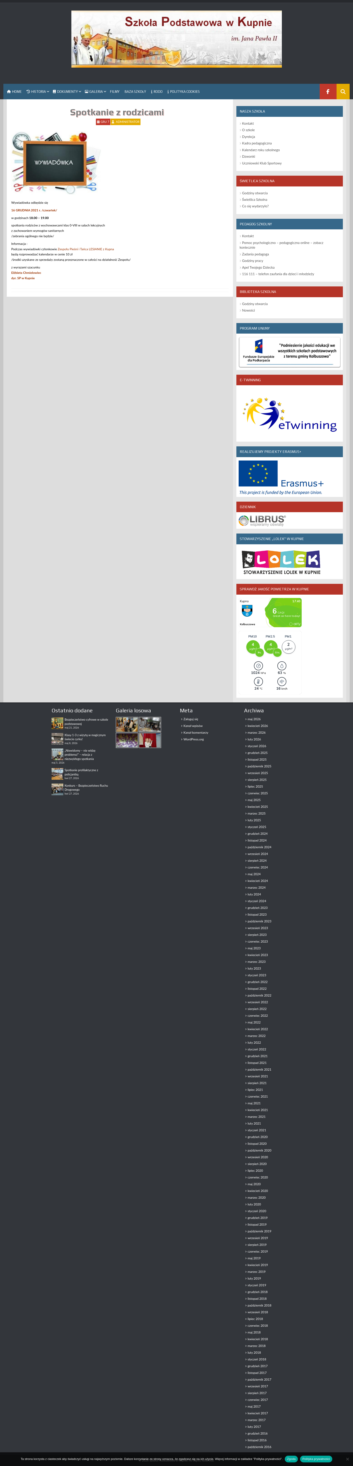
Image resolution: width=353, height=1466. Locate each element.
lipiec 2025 (255, 786)
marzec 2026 (257, 732)
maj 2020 (254, 1184)
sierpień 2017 (257, 1393)
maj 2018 (254, 1332)
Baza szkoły (135, 91)
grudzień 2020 (258, 1137)
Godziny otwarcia (255, 193)
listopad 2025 (257, 759)
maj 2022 (254, 1022)
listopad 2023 (257, 914)
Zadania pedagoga (255, 254)
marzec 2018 (257, 1346)
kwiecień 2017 (258, 1413)
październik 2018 (259, 1305)
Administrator (128, 122)
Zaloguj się (190, 719)
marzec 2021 (257, 1116)
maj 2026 (254, 719)
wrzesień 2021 (258, 1076)
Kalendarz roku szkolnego (261, 150)
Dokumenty (65, 91)
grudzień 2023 (258, 908)
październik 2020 (259, 1150)
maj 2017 (254, 1406)
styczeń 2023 (257, 975)
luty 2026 (254, 739)
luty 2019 (254, 1278)
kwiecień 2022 (258, 1029)
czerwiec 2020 (258, 1177)
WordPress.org (193, 739)
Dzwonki (248, 156)
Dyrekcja (248, 137)
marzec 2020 (257, 1197)
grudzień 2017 (258, 1366)
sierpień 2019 (257, 1245)
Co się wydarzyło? (255, 206)
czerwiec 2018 (258, 1325)
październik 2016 (259, 1447)
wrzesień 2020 (258, 1157)
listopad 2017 (257, 1373)
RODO (157, 91)
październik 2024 (259, 847)
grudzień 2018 (258, 1292)
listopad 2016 (257, 1440)
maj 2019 (254, 1258)
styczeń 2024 (257, 901)
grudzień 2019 (258, 1218)
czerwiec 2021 (258, 1096)
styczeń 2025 (257, 827)
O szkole (248, 130)
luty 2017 (254, 1426)
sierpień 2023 (257, 935)
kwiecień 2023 (258, 955)
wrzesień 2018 (258, 1312)
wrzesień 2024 (258, 854)
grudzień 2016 (258, 1433)
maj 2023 (254, 948)
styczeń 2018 (257, 1359)
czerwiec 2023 (258, 941)
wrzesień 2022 (258, 1002)
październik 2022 (259, 995)
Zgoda (291, 1459)
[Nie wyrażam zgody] (347, 1459)
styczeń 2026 (257, 746)
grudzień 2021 (258, 1056)
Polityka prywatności (316, 1459)
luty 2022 (254, 1042)
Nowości (248, 310)
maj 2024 (254, 874)
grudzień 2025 (258, 753)
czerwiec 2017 (258, 1400)
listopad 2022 (257, 988)
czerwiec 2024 (258, 867)
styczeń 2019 (257, 1285)
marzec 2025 (257, 813)
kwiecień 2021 (258, 1110)
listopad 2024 (257, 840)
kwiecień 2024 (258, 881)
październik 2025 (259, 766)
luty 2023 (254, 968)
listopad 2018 (257, 1298)
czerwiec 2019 (258, 1251)
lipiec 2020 (255, 1170)
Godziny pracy (252, 261)
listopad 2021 (257, 1063)
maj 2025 (254, 800)
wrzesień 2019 (258, 1238)
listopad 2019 (257, 1224)
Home (14, 91)
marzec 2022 (257, 1036)
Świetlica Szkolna (254, 199)
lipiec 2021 (255, 1090)
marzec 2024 (257, 887)
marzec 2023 (257, 961)
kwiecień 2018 (258, 1339)
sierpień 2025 (257, 780)
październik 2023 (259, 921)
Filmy (115, 91)
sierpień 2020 (257, 1164)
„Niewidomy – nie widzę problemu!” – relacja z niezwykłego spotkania (80, 755)
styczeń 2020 (257, 1211)
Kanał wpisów (193, 726)
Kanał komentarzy (195, 732)
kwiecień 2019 (258, 1265)
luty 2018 (254, 1352)
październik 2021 (259, 1069)
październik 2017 (259, 1379)
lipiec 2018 (255, 1319)
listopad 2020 (257, 1143)
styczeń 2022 (257, 1049)
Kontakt (248, 123)
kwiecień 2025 (258, 806)
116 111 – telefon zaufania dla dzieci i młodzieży (278, 274)
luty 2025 (254, 820)
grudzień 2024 (258, 833)
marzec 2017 (257, 1420)
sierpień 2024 (257, 860)
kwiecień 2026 (258, 726)
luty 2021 (254, 1123)
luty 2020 (254, 1204)
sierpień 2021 (257, 1083)
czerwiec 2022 (258, 1015)
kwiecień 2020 (258, 1191)
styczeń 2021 (257, 1130)
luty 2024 (254, 894)
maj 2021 (254, 1103)
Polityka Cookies (183, 91)
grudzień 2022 (258, 982)
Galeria (94, 91)
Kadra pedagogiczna (257, 143)
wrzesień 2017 (258, 1386)
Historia (36, 91)
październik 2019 (259, 1231)
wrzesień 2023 (258, 928)
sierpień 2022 (257, 1009)
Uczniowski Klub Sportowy (262, 163)
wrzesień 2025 (258, 773)
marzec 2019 (257, 1271)
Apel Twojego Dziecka (258, 267)
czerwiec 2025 (258, 793)
